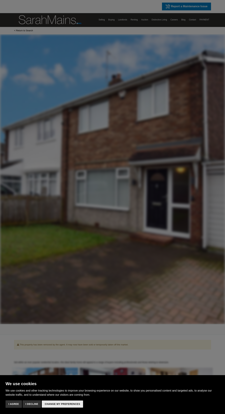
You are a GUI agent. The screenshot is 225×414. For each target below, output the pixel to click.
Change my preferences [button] (62, 404)
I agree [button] (13, 404)
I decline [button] (32, 404)
